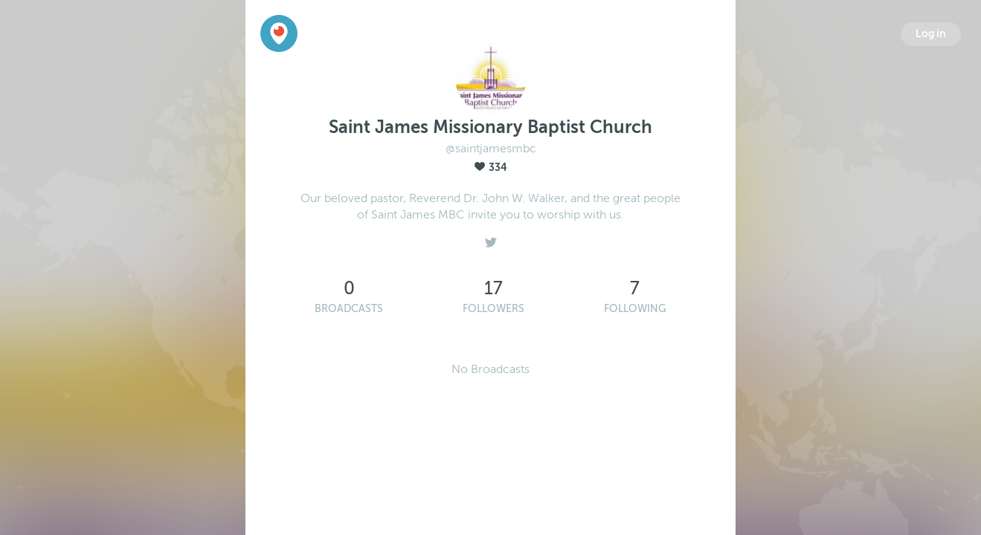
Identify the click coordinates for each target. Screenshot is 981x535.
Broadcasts (349, 308)
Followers (493, 308)
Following (635, 308)
